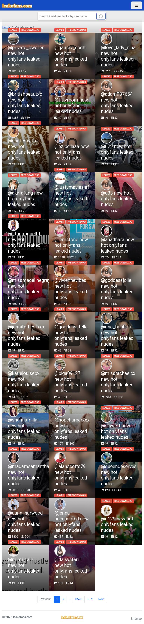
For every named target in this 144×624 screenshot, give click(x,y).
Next (101, 599)
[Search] (72, 16)
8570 (78, 599)
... (70, 599)
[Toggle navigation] (136, 5)
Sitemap (136, 618)
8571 (90, 599)
